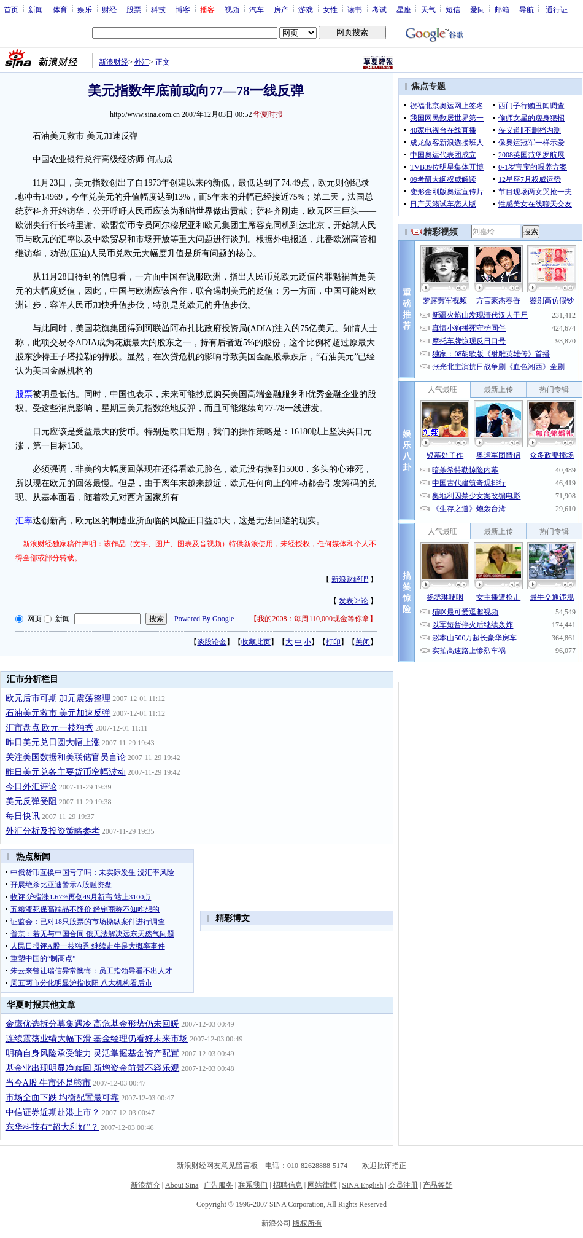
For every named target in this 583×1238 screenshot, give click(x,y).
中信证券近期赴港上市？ (53, 1112)
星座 (403, 9)
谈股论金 (211, 642)
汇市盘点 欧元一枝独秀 (50, 727)
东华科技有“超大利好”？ (52, 1127)
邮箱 (502, 9)
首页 (11, 9)
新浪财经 (113, 62)
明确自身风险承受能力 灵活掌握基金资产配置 (93, 1053)
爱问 (477, 9)
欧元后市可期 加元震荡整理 (58, 698)
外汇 (141, 62)
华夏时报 (268, 114)
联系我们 (253, 1185)
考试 (379, 9)
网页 (34, 618)
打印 (333, 642)
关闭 (362, 642)
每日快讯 (23, 816)
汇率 (24, 520)
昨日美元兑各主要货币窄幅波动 (66, 772)
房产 (281, 9)
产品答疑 (437, 1185)
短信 (453, 9)
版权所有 (307, 1223)
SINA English (362, 1185)
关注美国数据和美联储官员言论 (66, 757)
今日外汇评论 (31, 786)
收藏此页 (256, 642)
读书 (354, 9)
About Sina (181, 1185)
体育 (60, 9)
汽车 (256, 9)
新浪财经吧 (349, 579)
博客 (183, 9)
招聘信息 (288, 1185)
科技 (158, 9)
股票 (133, 9)
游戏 (305, 9)
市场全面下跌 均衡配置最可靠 (63, 1097)
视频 (232, 9)
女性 (330, 9)
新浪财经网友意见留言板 (217, 1165)
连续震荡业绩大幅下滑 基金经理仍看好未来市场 (97, 1038)
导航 (526, 9)
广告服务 (218, 1185)
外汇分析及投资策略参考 (53, 831)
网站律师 (322, 1185)
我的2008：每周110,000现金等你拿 (313, 618)
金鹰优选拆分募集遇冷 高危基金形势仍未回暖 (93, 1023)
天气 (428, 9)
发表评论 (353, 601)
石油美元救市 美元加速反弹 (58, 713)
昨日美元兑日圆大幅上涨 (53, 742)
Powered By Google (204, 618)
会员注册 (403, 1185)
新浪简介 (145, 1185)
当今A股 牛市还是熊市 (48, 1082)
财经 (109, 9)
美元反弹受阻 (31, 801)
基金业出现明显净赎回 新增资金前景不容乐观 (93, 1068)
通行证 (557, 9)
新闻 (35, 9)
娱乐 (84, 9)
